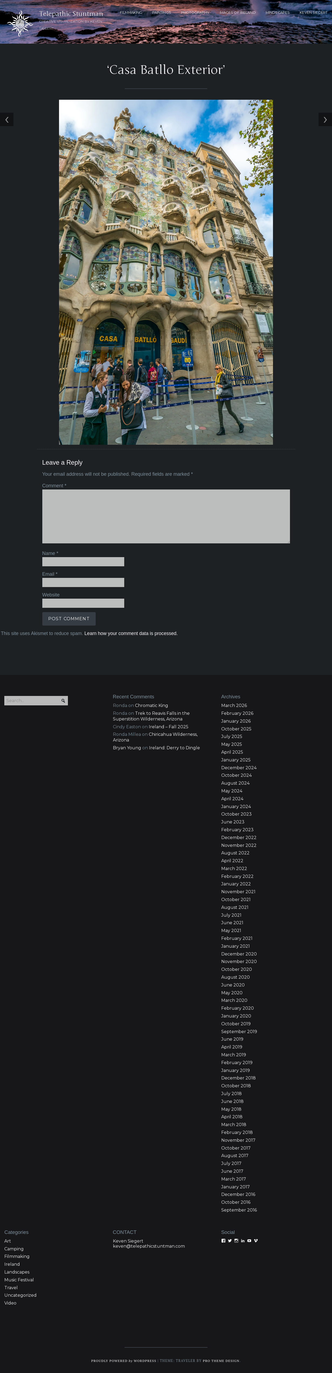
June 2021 (232, 922)
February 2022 (237, 875)
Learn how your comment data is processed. (130, 632)
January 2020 (236, 1015)
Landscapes (16, 1271)
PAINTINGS (161, 13)
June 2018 (232, 1100)
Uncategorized (20, 1294)
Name (49, 553)
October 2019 (236, 1023)
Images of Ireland (238, 13)
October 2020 (236, 968)
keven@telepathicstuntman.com (149, 1245)
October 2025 (236, 728)
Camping (14, 1248)
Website (50, 593)
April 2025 (232, 751)
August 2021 (234, 906)
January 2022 (236, 883)
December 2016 (238, 1193)
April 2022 (232, 860)
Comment (53, 485)
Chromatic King (151, 705)
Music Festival (19, 1279)
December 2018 (238, 1077)
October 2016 (235, 1201)
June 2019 (232, 1038)
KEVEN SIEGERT (313, 13)
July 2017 (231, 1162)
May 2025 (231, 743)
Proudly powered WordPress (123, 1360)
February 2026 (237, 712)
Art (7, 1240)
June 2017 (232, 1170)
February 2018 (237, 1131)
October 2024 (236, 774)
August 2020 (235, 976)
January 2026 (236, 720)
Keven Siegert (128, 1240)
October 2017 (236, 1147)
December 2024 (239, 767)
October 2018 (236, 1085)
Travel (11, 1286)
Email (49, 573)
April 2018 (232, 1116)
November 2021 (238, 891)
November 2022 (239, 844)
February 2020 (237, 1007)
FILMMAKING (131, 13)
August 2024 (235, 782)
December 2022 (239, 836)
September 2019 (239, 1030)
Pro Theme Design (222, 1360)
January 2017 (235, 1186)
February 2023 (237, 829)
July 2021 (231, 914)
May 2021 (231, 930)
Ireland (12, 1263)
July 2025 (231, 736)
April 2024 (232, 798)
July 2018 (231, 1092)
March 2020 (234, 999)
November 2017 (238, 1139)
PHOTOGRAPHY (195, 13)
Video (10, 1302)
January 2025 (236, 759)
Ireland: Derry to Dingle (174, 747)
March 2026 (234, 705)
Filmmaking (17, 1255)
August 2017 (234, 1155)
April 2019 (231, 1046)
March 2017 (233, 1178)
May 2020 (232, 992)
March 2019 (233, 1054)
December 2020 (239, 953)
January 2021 (235, 945)
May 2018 (231, 1108)
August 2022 (235, 852)
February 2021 (237, 937)
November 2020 (239, 961)
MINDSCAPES (278, 13)
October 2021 (236, 899)
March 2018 (233, 1124)
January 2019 (235, 1069)
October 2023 (236, 813)
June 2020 (233, 984)
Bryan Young (127, 747)
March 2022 (234, 867)
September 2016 (239, 1209)
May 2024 (231, 790)
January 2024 (236, 805)
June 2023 (232, 821)
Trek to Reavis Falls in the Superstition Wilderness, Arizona (151, 715)
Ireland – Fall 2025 (168, 726)
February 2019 (237, 1061)
